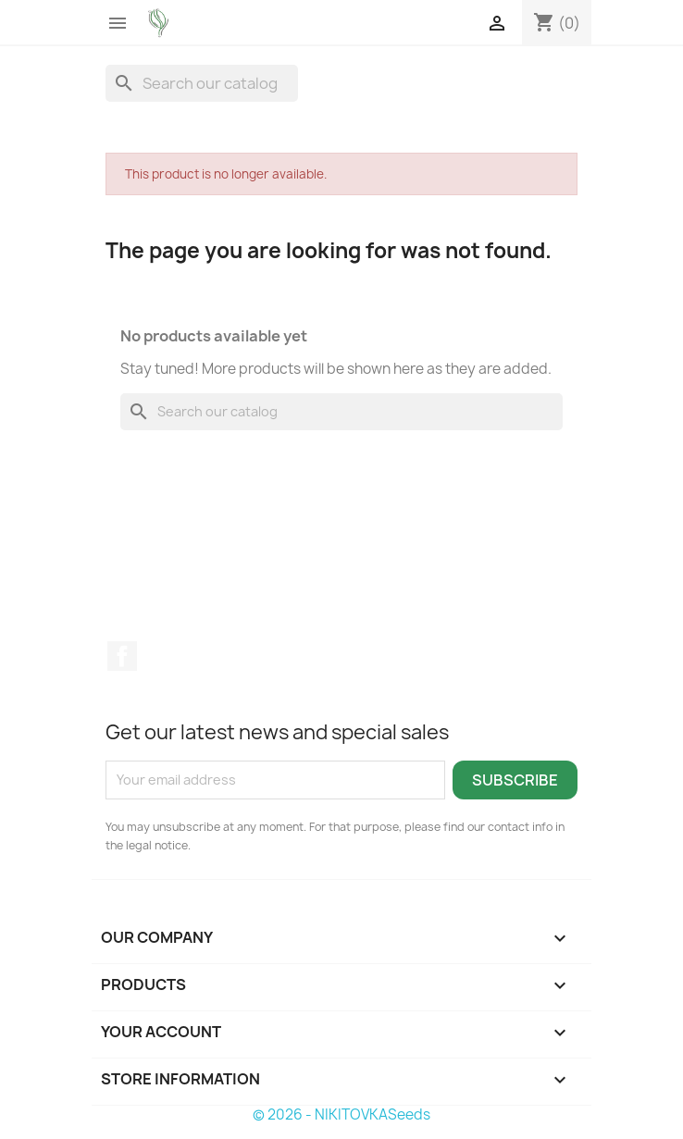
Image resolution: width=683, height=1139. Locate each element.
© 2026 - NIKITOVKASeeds (341, 1114)
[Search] (202, 83)
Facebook (122, 656)
